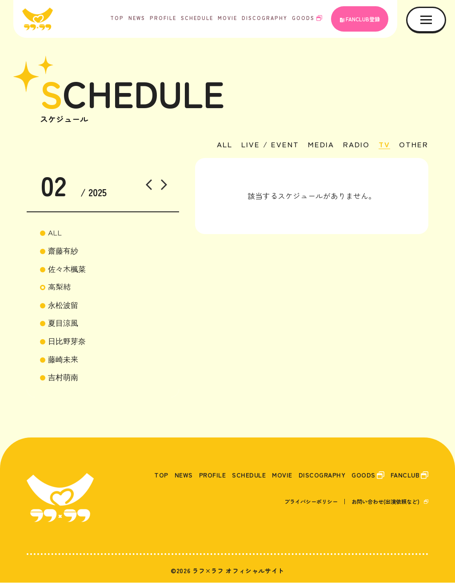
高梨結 (59, 286)
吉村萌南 (63, 377)
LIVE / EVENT (266, 145)
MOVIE (227, 17)
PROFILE (163, 17)
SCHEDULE (197, 17)
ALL (219, 145)
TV (383, 145)
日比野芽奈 (67, 341)
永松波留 (63, 305)
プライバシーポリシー (311, 502)
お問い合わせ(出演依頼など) (385, 502)
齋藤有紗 (63, 250)
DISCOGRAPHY (264, 17)
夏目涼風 (63, 322)
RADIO (354, 145)
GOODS (303, 17)
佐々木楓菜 (67, 269)
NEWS (136, 17)
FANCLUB (403, 475)
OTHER (413, 145)
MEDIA (318, 145)
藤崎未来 (63, 359)
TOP (117, 17)
